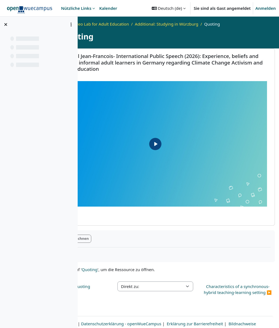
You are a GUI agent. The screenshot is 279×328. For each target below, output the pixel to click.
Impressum (103, 310)
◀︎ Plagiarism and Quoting (110, 260)
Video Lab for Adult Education (146, 24)
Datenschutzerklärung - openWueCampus (158, 310)
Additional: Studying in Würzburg (212, 24)
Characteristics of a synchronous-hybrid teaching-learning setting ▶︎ (245, 270)
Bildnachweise (178, 316)
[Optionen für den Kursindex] (71, 24)
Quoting (135, 244)
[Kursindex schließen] (5, 24)
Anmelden (265, 8)
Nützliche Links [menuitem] (76, 8)
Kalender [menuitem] (108, 8)
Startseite (103, 24)
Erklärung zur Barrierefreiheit (232, 310)
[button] (168, 8)
